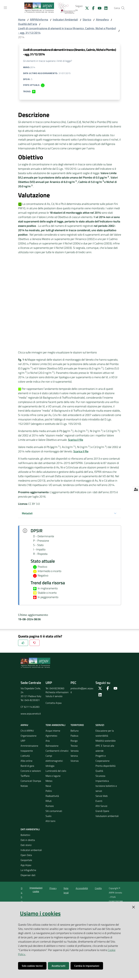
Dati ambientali (30, 829)
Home (21, 19)
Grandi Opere (102, 811)
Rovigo (74, 741)
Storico (87, 19)
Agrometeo (51, 736)
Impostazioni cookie (36, 889)
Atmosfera (102, 19)
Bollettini (25, 835)
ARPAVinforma (39, 19)
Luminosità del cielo (56, 771)
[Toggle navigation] (5, 8)
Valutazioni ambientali (107, 816)
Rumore (50, 806)
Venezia (75, 751)
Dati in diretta (28, 840)
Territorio (77, 725)
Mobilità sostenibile (105, 741)
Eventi (98, 801)
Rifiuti (49, 801)
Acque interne (53, 731)
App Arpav (26, 865)
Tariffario (25, 776)
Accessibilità (82, 888)
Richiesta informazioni (57, 692)
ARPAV (24, 725)
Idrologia (50, 766)
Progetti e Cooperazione (102, 758)
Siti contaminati (54, 811)
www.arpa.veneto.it (31, 713)
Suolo (48, 816)
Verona (74, 756)
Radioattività (52, 796)
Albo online (26, 761)
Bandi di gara (27, 766)
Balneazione (52, 746)
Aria (48, 741)
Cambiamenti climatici (57, 751)
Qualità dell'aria (27, 24)
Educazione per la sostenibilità (104, 733)
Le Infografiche (28, 870)
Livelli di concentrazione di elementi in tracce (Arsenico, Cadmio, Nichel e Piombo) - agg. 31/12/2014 (67, 30)
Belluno (75, 731)
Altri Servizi (101, 806)
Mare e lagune (53, 776)
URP (23, 741)
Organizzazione (28, 736)
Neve (48, 786)
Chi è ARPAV (27, 731)
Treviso (74, 746)
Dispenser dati (28, 875)
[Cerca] (123, 8)
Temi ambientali (55, 725)
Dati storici (26, 845)
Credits (98, 888)
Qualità (99, 771)
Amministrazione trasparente (29, 748)
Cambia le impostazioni (86, 966)
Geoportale (26, 860)
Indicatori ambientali (31, 850)
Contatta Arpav (54, 703)
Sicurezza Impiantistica (102, 778)
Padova (74, 736)
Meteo (49, 781)
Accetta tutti (58, 966)
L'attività (25, 756)
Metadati (27, 513)
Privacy (53, 888)
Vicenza (75, 761)
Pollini (49, 791)
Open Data (26, 855)
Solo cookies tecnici (32, 966)
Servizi (99, 725)
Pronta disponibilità (105, 766)
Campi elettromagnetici (54, 758)
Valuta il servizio (54, 696)
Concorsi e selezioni (31, 771)
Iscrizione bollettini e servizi (106, 788)
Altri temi (50, 821)
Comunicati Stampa (31, 781)
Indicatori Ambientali (65, 19)
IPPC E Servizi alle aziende (104, 748)
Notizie (24, 786)
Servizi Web (101, 796)
